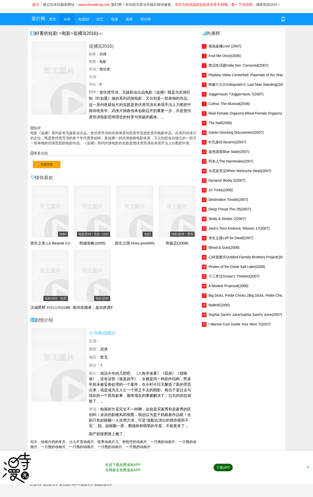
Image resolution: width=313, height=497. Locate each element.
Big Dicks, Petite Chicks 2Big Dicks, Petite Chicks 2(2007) (253, 295)
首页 (52, 19)
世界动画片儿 (108, 442)
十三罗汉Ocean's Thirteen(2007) (233, 276)
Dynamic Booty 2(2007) (226, 180)
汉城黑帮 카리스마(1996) (51, 308)
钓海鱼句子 (85, 484)
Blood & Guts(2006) (224, 247)
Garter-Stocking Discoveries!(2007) (236, 132)
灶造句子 (36, 484)
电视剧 (83, 19)
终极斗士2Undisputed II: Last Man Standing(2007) (247, 84)
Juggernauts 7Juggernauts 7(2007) (236, 94)
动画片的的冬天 (53, 442)
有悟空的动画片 (134, 442)
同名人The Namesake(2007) (230, 161)
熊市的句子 (50, 484)
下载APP (223, 467)
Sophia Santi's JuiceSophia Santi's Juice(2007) (245, 315)
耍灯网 (38, 18)
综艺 (99, 19)
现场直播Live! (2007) (224, 46)
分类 (67, 19)
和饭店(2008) (177, 243)
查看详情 (47, 164)
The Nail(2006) (220, 123)
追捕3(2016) (85, 33)
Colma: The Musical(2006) (229, 104)
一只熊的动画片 (162, 442)
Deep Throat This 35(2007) (229, 209)
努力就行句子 (68, 484)
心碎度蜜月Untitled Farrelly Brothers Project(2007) (248, 257)
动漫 (114, 19)
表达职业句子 (103, 484)
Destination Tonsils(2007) (228, 200)
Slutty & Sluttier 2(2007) (227, 219)
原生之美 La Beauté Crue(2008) (57, 243)
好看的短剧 (47, 33)
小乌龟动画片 (102, 333)
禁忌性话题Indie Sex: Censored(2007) (238, 65)
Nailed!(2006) (219, 305)
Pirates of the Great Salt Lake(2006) (236, 267)
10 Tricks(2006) (220, 190)
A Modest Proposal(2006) (228, 286)
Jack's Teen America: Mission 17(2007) (239, 228)
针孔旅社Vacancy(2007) (227, 142)
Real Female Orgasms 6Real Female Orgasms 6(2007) (251, 113)
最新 (129, 19)
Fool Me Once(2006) (224, 56)
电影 (66, 33)
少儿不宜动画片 (81, 442)
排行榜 (145, 19)
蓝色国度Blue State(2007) (228, 152)
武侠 (104, 349)
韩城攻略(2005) (92, 243)
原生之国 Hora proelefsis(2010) (141, 243)
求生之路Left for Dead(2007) (230, 238)
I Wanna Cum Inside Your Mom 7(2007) (239, 324)
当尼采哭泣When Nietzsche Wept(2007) (239, 171)
